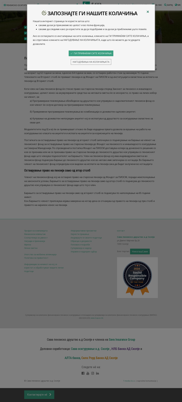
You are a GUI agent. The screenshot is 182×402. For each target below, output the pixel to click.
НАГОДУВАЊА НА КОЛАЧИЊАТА (91, 61)
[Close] (147, 12)
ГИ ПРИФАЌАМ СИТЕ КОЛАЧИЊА (91, 53)
